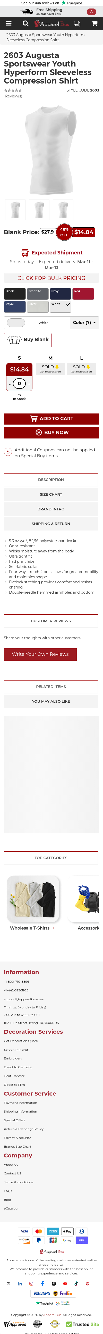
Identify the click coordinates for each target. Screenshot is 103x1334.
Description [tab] (51, 479)
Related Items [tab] (51, 686)
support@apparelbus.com (24, 999)
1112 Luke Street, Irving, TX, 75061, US (31, 1023)
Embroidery (13, 1058)
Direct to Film (14, 1085)
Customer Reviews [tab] (51, 621)
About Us (11, 1164)
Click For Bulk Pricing (51, 278)
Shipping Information (20, 1111)
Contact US (12, 1173)
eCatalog (11, 1208)
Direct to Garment (18, 1067)
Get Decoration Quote (21, 1041)
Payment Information (20, 1103)
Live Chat (77, 24)
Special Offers (14, 1120)
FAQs (8, 1191)
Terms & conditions (18, 1182)
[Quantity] (19, 383)
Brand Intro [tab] (51, 509)
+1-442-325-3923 (16, 990)
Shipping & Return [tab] (51, 523)
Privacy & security (17, 1138)
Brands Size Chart (17, 1146)
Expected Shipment (51, 253)
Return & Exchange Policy (24, 1129)
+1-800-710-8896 (16, 981)
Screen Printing (16, 1049)
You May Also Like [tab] (51, 701)
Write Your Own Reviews (40, 654)
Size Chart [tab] (51, 494)
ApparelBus (52, 1315)
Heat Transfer (14, 1076)
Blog (7, 1200)
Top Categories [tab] (51, 858)
